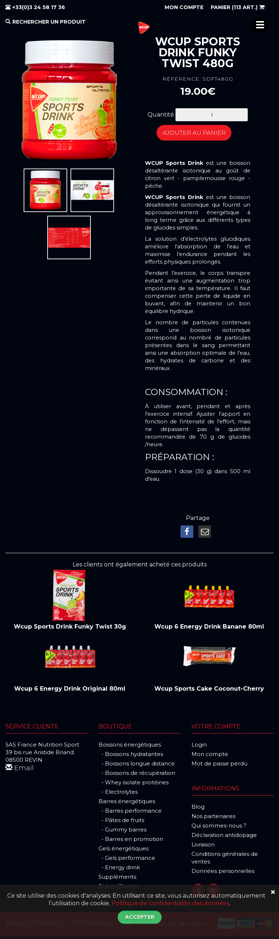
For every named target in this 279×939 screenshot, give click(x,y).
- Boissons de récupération (136, 775)
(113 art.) (237, 7)
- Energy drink (119, 869)
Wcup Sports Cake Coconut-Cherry (209, 691)
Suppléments (117, 879)
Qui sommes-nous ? (218, 828)
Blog (198, 809)
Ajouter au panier (194, 134)
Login (199, 747)
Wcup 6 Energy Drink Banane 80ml (209, 629)
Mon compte (209, 756)
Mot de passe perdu (219, 766)
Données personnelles (222, 873)
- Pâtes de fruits (121, 822)
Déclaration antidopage (224, 837)
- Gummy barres (122, 832)
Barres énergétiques (126, 803)
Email (20, 771)
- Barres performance (130, 813)
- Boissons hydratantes (130, 756)
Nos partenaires (213, 818)
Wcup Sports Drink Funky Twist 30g (70, 629)
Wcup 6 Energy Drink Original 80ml (69, 691)
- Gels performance (126, 860)
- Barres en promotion (130, 841)
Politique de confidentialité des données (170, 903)
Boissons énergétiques (129, 747)
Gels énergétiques (123, 850)
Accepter (139, 917)
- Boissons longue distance (136, 766)
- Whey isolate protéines (133, 784)
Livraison (203, 847)
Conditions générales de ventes (224, 860)
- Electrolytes (118, 794)
